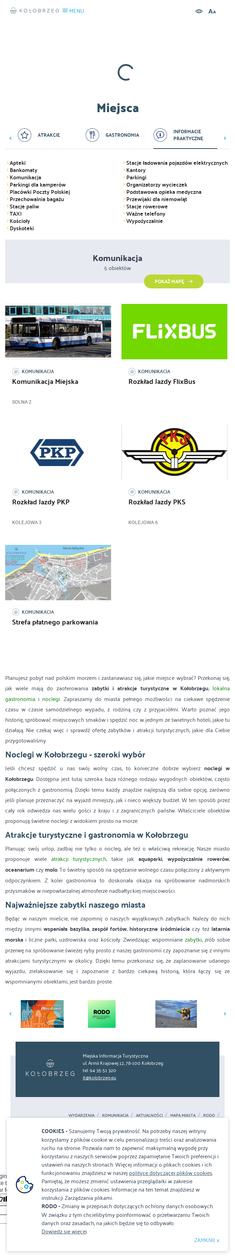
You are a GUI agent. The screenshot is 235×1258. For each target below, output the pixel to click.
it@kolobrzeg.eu (99, 1077)
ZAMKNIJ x (206, 1239)
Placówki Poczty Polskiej (40, 191)
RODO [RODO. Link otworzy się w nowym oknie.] (209, 1115)
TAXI (16, 213)
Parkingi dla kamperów (38, 184)
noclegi (51, 698)
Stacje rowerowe (147, 206)
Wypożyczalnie (144, 220)
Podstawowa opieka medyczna (163, 191)
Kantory (136, 170)
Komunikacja (25, 177)
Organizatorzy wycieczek (156, 184)
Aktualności (149, 1115)
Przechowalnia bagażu (37, 199)
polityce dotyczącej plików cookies (170, 1172)
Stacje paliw (24, 206)
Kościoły (20, 220)
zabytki (193, 939)
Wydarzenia (81, 1115)
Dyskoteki (22, 228)
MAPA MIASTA (183, 1115)
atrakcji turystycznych (78, 858)
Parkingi (136, 177)
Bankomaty (23, 170)
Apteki (18, 162)
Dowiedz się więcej (64, 1231)
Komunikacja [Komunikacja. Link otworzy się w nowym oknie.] (115, 1115)
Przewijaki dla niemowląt (156, 199)
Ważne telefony (145, 213)
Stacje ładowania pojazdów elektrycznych (177, 162)
